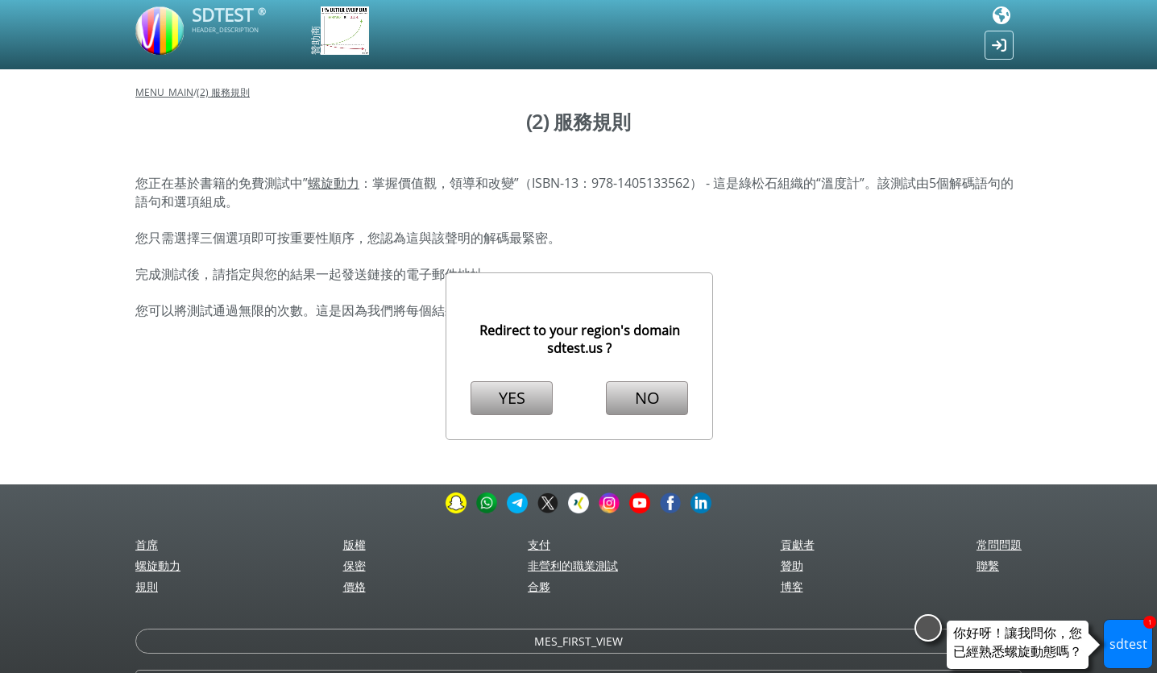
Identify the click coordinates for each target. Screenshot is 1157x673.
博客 (792, 586)
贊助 (792, 565)
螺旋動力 (333, 183)
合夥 (539, 586)
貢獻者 (798, 544)
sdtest (1131, 636)
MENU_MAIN (164, 92)
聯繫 (988, 565)
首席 (146, 544)
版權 (354, 544)
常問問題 (999, 544)
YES (512, 398)
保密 (354, 565)
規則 (146, 586)
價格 (354, 586)
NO (647, 398)
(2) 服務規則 (223, 92)
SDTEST (229, 14)
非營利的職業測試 (573, 565)
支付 (539, 544)
